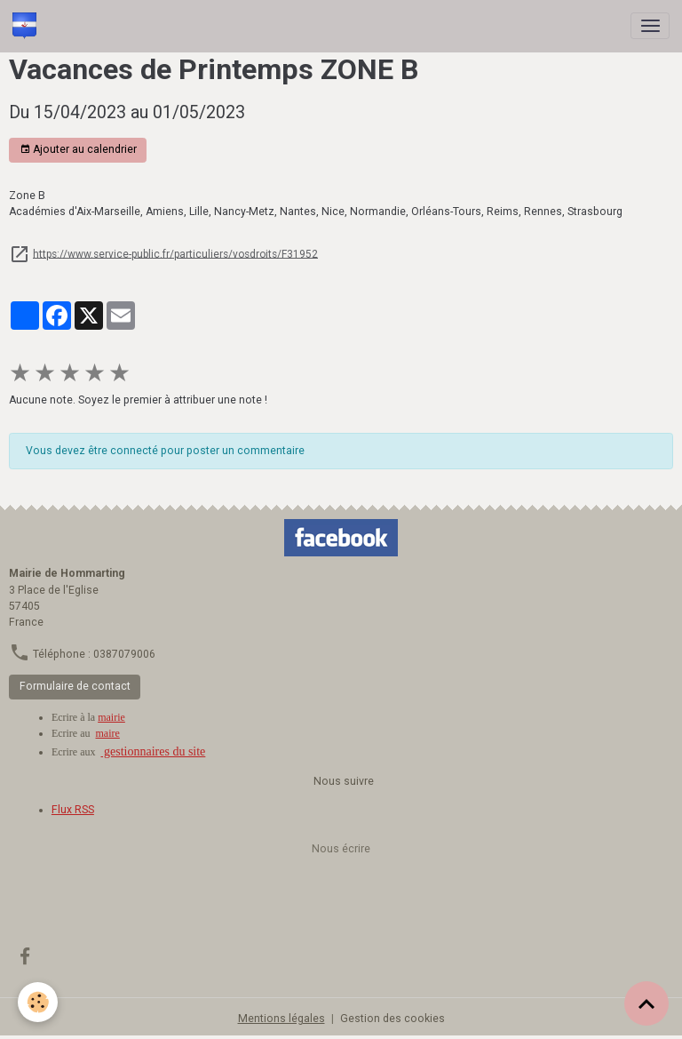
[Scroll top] (646, 1003)
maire (108, 733)
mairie (111, 717)
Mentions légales (281, 1018)
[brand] (27, 25)
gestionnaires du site (153, 751)
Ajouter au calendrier (78, 149)
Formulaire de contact (75, 686)
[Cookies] (38, 1002)
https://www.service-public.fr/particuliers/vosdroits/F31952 (175, 253)
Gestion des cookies (392, 1018)
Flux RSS (73, 809)
